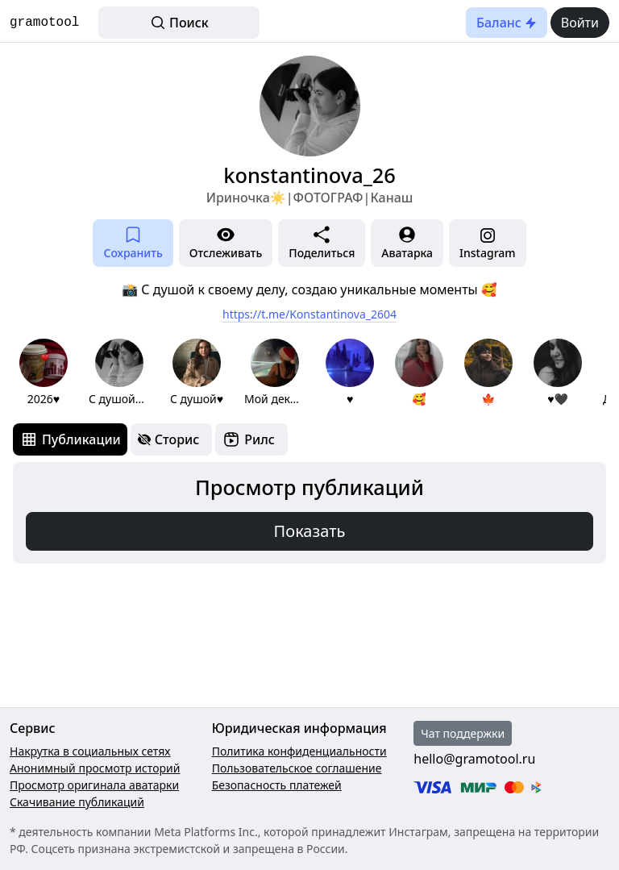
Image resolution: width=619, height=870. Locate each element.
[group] (43, 372)
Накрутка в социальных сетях (90, 751)
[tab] (70, 439)
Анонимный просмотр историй (95, 768)
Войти (580, 22)
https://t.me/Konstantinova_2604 (309, 314)
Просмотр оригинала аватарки (94, 785)
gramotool (44, 22)
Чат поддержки (463, 733)
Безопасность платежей (277, 785)
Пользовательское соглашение (297, 768)
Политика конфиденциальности (299, 751)
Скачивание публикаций (77, 802)
